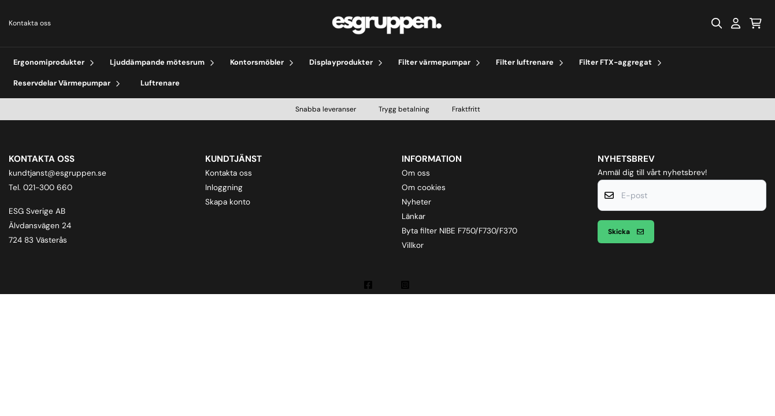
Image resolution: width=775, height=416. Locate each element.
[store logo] (387, 23)
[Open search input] (716, 23)
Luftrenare (160, 83)
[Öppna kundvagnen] (755, 23)
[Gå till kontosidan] (735, 23)
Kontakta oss (30, 23)
